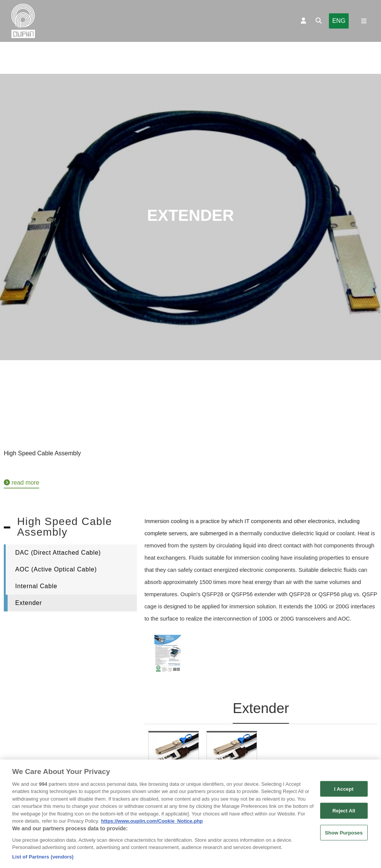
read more (21, 482)
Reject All (343, 814)
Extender (28, 603)
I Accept (344, 792)
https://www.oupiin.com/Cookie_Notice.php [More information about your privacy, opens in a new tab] (152, 824)
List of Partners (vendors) (43, 860)
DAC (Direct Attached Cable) (58, 552)
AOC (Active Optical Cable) (56, 569)
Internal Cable (36, 586)
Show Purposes (344, 836)
